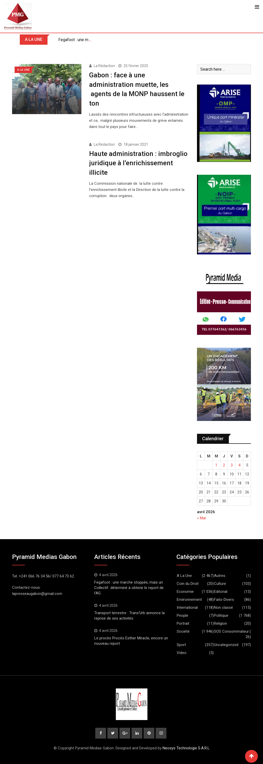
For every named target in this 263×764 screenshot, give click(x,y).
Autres (219, 575)
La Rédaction (104, 66)
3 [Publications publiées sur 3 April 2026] (232, 465)
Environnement (189, 599)
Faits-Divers (224, 599)
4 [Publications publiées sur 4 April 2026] (239, 465)
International (187, 607)
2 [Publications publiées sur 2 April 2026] (224, 465)
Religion (220, 623)
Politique (221, 615)
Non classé (223, 607)
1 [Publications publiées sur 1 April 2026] (216, 465)
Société (183, 631)
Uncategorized (226, 644)
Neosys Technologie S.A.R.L (186, 748)
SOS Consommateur (231, 631)
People (182, 615)
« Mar (201, 518)
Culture (220, 583)
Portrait (183, 623)
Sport (181, 644)
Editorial (220, 591)
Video (181, 652)
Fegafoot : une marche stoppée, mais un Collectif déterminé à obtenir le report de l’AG (129, 587)
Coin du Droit (188, 583)
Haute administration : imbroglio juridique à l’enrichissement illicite (138, 163)
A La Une (184, 575)
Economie (185, 591)
